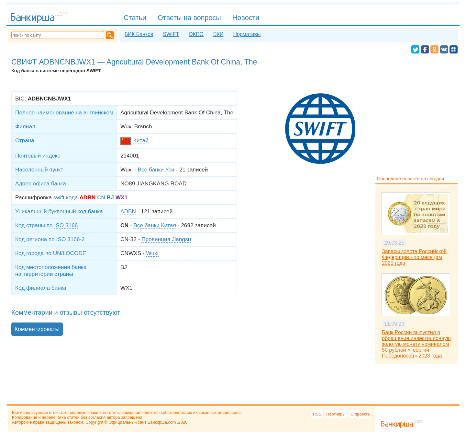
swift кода (65, 197)
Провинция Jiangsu (166, 239)
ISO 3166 (66, 225)
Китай (141, 140)
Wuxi (152, 253)
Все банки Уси (156, 169)
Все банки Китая (154, 225)
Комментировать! (37, 329)
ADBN (128, 211)
